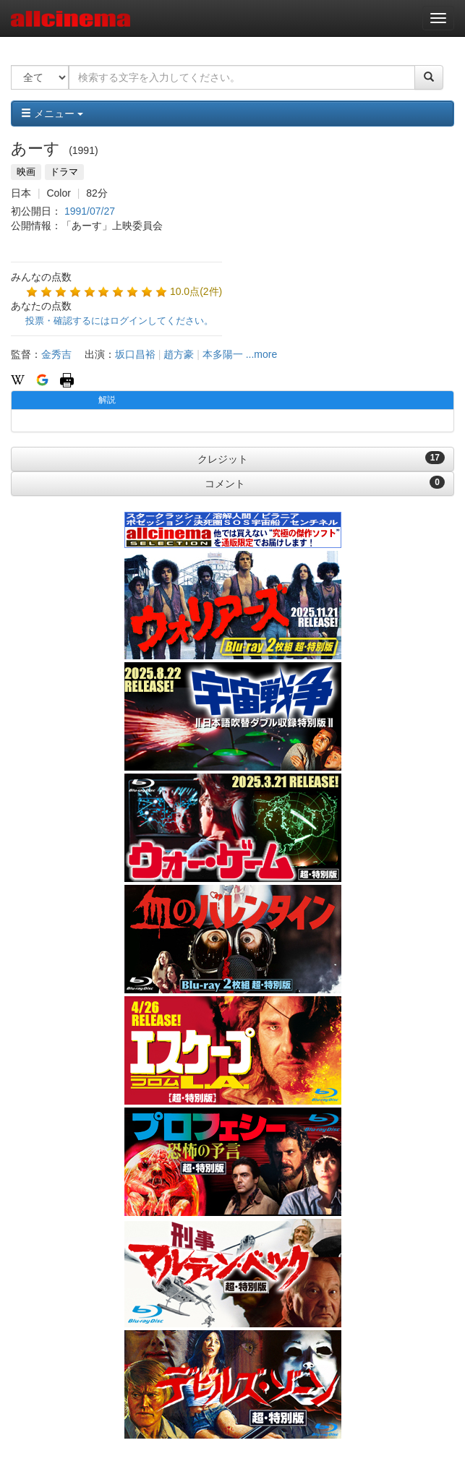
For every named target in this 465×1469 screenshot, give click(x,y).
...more (262, 354)
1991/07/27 (89, 211)
